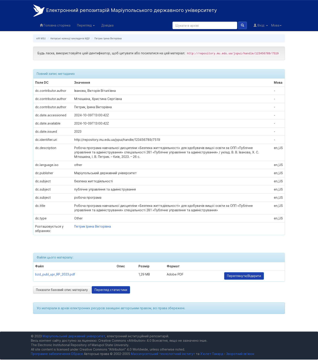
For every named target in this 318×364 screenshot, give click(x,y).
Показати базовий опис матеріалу (62, 290)
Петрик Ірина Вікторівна (108, 38)
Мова (276, 25)
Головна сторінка (55, 25)
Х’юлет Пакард (211, 354)
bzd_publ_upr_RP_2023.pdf (55, 274)
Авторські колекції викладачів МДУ (70, 38)
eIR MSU (41, 38)
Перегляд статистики (111, 290)
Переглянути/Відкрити (244, 276)
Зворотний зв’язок (240, 354)
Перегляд (86, 25)
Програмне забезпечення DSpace (57, 354)
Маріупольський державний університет (74, 336)
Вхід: (261, 25)
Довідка (107, 25)
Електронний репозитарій (125, 10)
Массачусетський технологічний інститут (163, 354)
